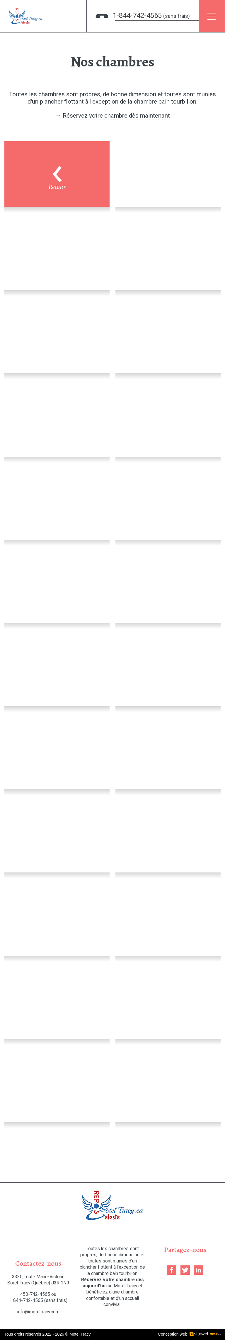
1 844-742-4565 (38, 1300)
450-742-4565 (35, 1294)
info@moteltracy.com (38, 1312)
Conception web (172, 1334)
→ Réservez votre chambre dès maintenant (112, 115)
